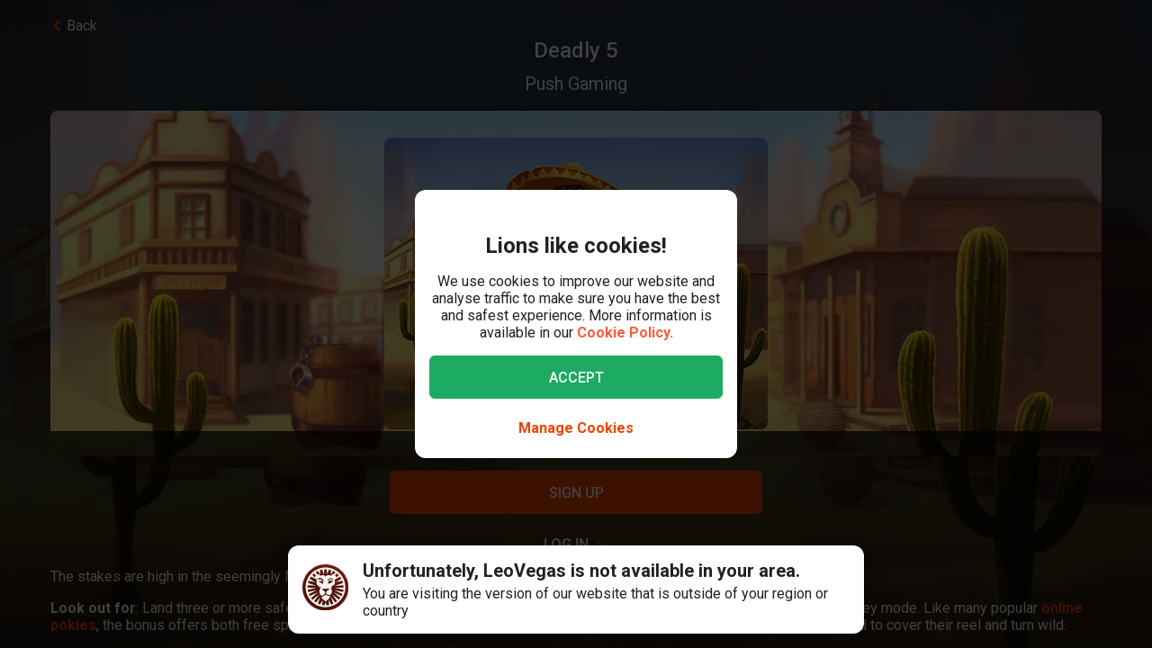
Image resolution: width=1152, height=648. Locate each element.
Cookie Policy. (625, 332)
